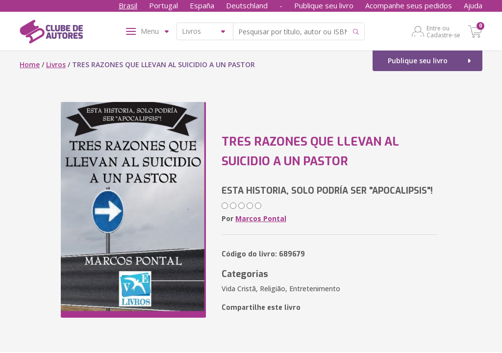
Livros (56, 64)
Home (30, 64)
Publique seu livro (323, 5)
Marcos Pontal (260, 218)
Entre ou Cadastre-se (443, 31)
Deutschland (247, 5)
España (202, 5)
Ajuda (473, 5)
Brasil (128, 5)
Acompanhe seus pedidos (408, 5)
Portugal (163, 5)
